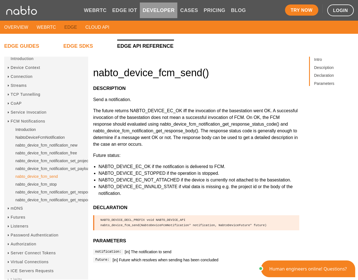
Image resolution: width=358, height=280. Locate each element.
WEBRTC (95, 10)
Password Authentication (34, 235)
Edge (70, 27)
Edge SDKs (78, 46)
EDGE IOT (124, 10)
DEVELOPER (159, 10)
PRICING (214, 10)
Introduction (22, 58)
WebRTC (46, 27)
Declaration (324, 75)
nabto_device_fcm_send (36, 176)
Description (324, 67)
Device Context (25, 67)
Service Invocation (28, 112)
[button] (308, 268)
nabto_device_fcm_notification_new (46, 145)
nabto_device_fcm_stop (36, 184)
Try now (301, 10)
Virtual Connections (30, 262)
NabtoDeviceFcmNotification (40, 137)
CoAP (16, 103)
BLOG (238, 10)
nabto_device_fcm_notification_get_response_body (60, 200)
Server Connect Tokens (33, 253)
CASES (189, 10)
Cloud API (97, 27)
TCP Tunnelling (25, 94)
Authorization (23, 244)
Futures (18, 217)
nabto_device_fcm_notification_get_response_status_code (66, 192)
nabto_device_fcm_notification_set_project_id (55, 161)
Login (340, 10)
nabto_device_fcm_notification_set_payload (53, 168)
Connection (22, 76)
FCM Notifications (28, 121)
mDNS (17, 208)
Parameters (324, 83)
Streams (19, 85)
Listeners (20, 226)
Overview (16, 27)
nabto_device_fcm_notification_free (46, 153)
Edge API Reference (145, 46)
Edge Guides (21, 46)
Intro (318, 59)
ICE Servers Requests (32, 271)
